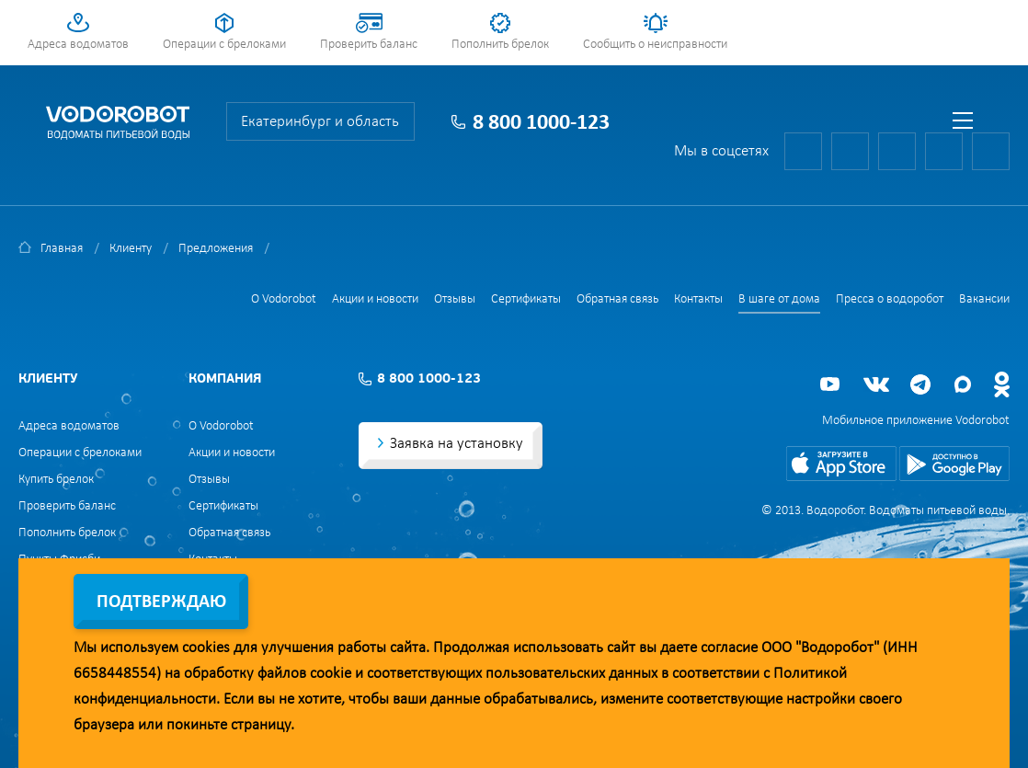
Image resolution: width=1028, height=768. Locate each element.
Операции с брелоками (224, 45)
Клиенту (130, 249)
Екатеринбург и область (320, 122)
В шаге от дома (779, 299)
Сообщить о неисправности (655, 45)
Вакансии (984, 299)
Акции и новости (375, 299)
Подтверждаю (161, 602)
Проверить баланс (368, 45)
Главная (61, 249)
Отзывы (454, 299)
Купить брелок (56, 480)
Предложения (215, 249)
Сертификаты (526, 299)
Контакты (698, 299)
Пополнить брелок (500, 45)
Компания (224, 379)
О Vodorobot (283, 299)
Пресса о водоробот (889, 299)
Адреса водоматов (78, 45)
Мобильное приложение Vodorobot (916, 421)
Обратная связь (617, 299)
